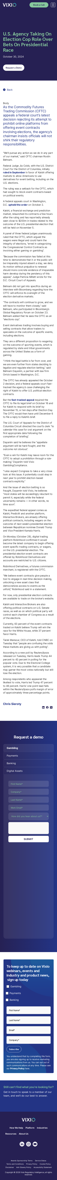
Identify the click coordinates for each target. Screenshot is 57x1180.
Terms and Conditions (15, 1164)
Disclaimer (9, 1167)
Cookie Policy (45, 1164)
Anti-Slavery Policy (23, 1167)
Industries (42, 1128)
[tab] (28, 748)
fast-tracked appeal (23, 399)
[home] (9, 5)
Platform (30, 1128)
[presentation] (31, 828)
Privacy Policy (17, 1068)
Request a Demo (14, 67)
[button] (52, 5)
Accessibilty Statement (43, 1167)
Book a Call (39, 4)
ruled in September (14, 172)
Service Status (40, 1161)
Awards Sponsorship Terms (22, 1161)
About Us (23, 1134)
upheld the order (18, 204)
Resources (10, 1134)
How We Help (16, 1128)
